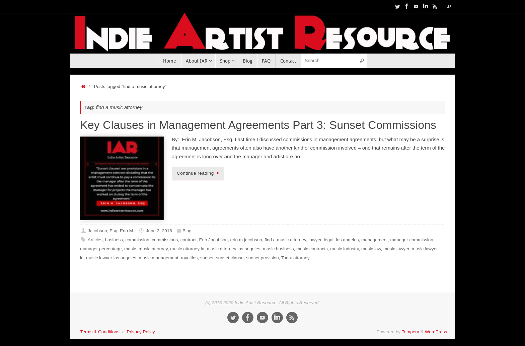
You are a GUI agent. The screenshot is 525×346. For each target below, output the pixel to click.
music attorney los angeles (233, 248)
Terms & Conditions (100, 331)
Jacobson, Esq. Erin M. (111, 230)
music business (278, 248)
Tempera (411, 331)
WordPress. (436, 331)
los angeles (347, 239)
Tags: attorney (295, 257)
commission (137, 239)
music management (158, 257)
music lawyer (396, 248)
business (114, 239)
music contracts (312, 248)
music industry (344, 248)
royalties (189, 257)
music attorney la (187, 248)
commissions (165, 239)
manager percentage (101, 248)
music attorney (153, 248)
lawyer (314, 239)
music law (371, 248)
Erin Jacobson (213, 239)
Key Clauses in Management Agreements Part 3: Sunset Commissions (258, 124)
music (130, 248)
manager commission (411, 239)
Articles (95, 239)
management (374, 239)
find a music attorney (285, 239)
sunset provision (262, 257)
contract (188, 239)
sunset (207, 257)
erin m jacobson (246, 239)
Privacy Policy (141, 331)
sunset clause (230, 257)
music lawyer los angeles (111, 257)
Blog (187, 230)
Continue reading (199, 173)
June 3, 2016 (159, 230)
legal (328, 239)
